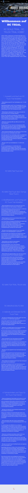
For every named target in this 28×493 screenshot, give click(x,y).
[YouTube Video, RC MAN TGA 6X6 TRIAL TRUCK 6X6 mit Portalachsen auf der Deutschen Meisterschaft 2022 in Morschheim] (14, 275)
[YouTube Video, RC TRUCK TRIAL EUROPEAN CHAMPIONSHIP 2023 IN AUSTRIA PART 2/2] (14, 85)
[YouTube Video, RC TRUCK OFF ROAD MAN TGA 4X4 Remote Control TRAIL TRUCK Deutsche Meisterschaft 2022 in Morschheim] (14, 162)
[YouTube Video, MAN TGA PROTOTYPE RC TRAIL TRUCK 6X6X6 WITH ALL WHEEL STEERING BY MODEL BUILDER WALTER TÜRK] (14, 476)
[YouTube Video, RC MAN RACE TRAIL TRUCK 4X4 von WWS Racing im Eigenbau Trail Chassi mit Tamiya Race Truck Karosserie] (14, 182)
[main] (14, 23)
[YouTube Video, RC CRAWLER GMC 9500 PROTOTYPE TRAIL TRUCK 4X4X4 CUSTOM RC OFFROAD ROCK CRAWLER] (14, 381)
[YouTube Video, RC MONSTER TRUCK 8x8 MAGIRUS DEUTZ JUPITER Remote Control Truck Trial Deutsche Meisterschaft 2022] (14, 296)
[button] (1, 1)
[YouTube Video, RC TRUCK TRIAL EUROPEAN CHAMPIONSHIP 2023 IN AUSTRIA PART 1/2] (14, 67)
